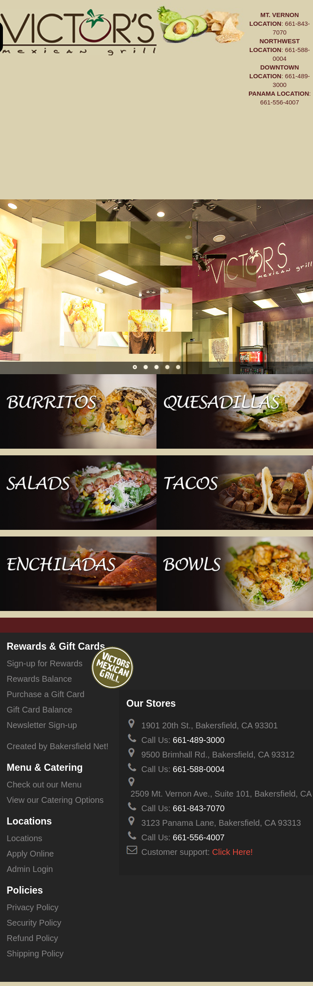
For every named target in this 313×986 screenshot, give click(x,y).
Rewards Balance (39, 678)
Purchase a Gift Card (45, 694)
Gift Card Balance (39, 709)
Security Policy (34, 922)
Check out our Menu (44, 784)
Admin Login (30, 869)
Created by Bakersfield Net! (58, 746)
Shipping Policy (35, 953)
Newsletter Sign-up (42, 725)
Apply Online (30, 853)
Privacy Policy (32, 907)
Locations (24, 838)
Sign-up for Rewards (44, 663)
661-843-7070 (199, 808)
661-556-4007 (279, 102)
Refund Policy (32, 938)
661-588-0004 (199, 769)
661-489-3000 (199, 740)
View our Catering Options (55, 800)
